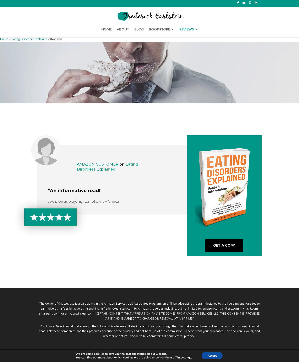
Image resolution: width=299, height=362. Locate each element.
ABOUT (123, 29)
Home (4, 39)
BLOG (139, 29)
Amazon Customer (97, 164)
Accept (212, 355)
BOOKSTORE (159, 29)
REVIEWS (186, 29)
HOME (106, 29)
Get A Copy (224, 245)
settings (185, 357)
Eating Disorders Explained (29, 39)
